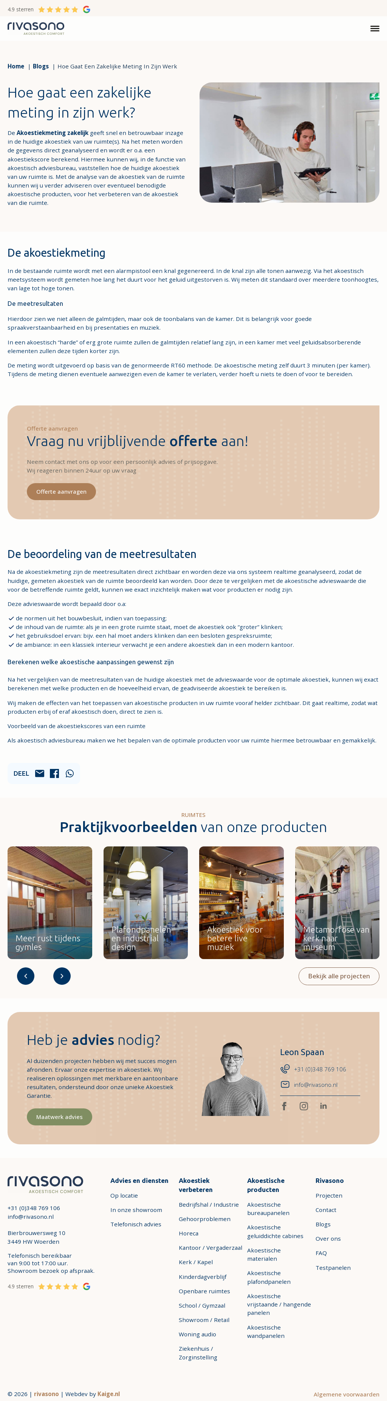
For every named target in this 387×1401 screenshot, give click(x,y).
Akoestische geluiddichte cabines (275, 1232)
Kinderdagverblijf (202, 1276)
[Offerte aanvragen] (62, 491)
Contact (326, 1210)
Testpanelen (333, 1267)
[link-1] (36, 27)
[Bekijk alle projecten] (339, 976)
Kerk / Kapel (196, 1262)
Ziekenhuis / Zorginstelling (198, 1353)
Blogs (323, 1224)
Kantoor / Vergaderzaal (210, 1248)
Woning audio (197, 1334)
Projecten (329, 1196)
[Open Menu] (374, 28)
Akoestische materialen (264, 1255)
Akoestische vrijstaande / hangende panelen (279, 1305)
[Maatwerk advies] (60, 1116)
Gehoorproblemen (205, 1219)
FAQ (321, 1253)
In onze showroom (136, 1210)
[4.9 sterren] (49, 9)
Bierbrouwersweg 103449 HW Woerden (36, 1237)
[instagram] (304, 1106)
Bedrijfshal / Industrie (209, 1205)
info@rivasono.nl (31, 1216)
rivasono (46, 1394)
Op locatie (124, 1196)
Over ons (328, 1239)
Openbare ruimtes (204, 1291)
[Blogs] (41, 66)
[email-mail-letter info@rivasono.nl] (313, 1085)
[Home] (16, 66)
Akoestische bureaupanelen (268, 1209)
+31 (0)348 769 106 (34, 1208)
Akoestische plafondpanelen (269, 1277)
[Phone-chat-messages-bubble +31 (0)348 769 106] (313, 1069)
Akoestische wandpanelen (266, 1331)
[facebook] (284, 1106)
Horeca (188, 1233)
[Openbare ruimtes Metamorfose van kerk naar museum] (337, 903)
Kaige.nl (109, 1394)
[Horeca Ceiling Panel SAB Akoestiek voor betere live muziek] (241, 903)
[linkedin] (323, 1106)
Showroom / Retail (204, 1320)
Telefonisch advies (135, 1224)
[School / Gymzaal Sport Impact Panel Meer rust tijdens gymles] (50, 903)
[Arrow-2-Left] (25, 976)
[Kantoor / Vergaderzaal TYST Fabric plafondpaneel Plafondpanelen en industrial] (146, 903)
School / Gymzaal (202, 1306)
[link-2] (45, 1184)
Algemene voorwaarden (346, 1394)
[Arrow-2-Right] (62, 976)
